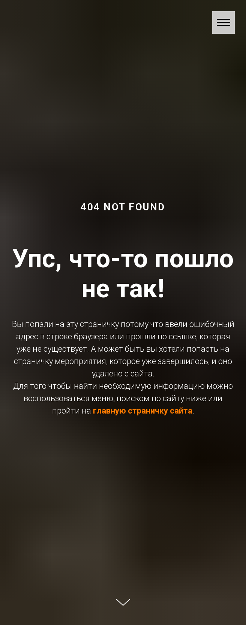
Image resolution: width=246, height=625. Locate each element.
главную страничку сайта (142, 410)
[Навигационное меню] (223, 22)
